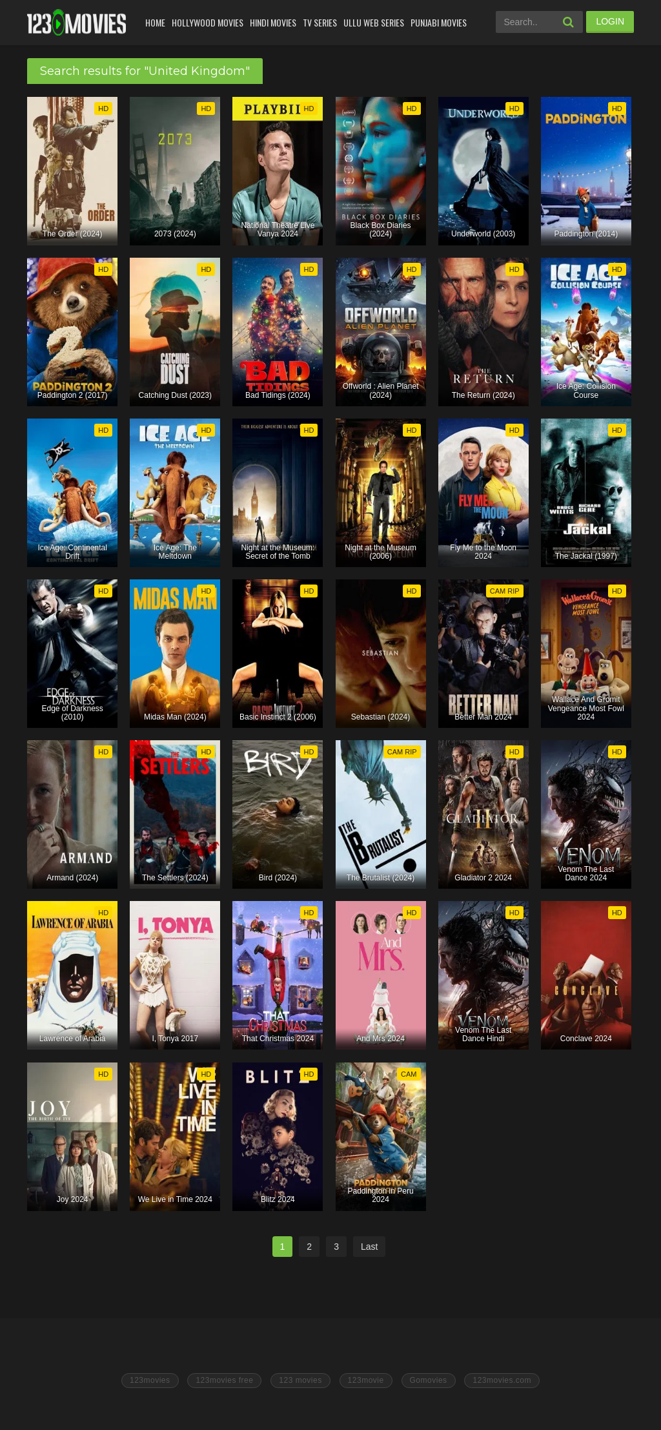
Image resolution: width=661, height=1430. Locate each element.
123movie (366, 1380)
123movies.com (502, 1380)
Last (369, 1246)
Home (155, 22)
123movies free (224, 1380)
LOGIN (610, 21)
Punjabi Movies (439, 22)
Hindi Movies (273, 22)
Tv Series (320, 22)
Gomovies (428, 1380)
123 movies (300, 1380)
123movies (150, 1380)
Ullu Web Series (373, 22)
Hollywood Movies (207, 22)
